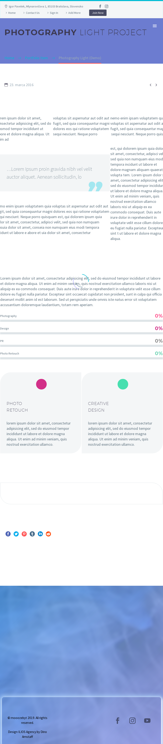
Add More (74, 13)
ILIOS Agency (27, 732)
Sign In (54, 13)
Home (12, 13)
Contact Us (33, 13)
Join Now (98, 13)
